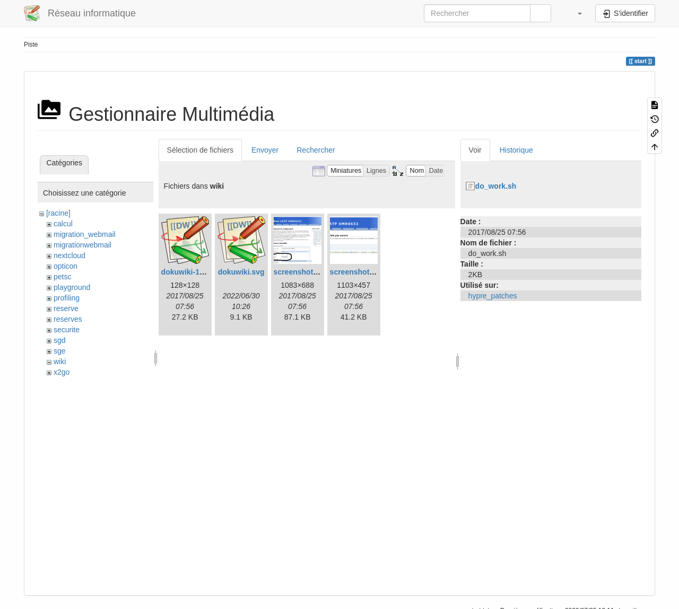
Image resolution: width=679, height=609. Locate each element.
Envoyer (264, 150)
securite (67, 329)
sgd (60, 340)
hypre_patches (492, 296)
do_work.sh (496, 186)
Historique (516, 150)
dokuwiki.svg (241, 272)
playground (72, 287)
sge (60, 351)
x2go (61, 372)
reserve (66, 308)
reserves (68, 319)
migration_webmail (85, 234)
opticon (65, 266)
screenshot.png (357, 272)
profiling (67, 298)
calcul (63, 223)
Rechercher (316, 150)
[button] (574, 13)
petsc (62, 276)
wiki (60, 361)
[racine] (58, 213)
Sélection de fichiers (200, 150)
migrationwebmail (82, 245)
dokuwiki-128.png (192, 272)
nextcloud (69, 255)
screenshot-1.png (305, 272)
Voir (475, 150)
